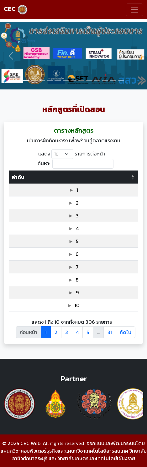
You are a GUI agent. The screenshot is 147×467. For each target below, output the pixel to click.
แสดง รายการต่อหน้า (71, 154)
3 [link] (66, 332)
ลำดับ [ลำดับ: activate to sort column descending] (18, 177)
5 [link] (88, 332)
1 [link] (46, 332)
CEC (16, 8)
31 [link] (110, 332)
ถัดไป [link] (125, 332)
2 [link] (56, 332)
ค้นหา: (75, 164)
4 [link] (77, 332)
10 (77, 305)
